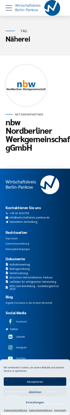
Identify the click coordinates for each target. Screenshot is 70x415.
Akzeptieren (35, 382)
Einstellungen (35, 402)
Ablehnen (35, 392)
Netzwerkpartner (29, 114)
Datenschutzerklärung (15, 410)
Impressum (60, 410)
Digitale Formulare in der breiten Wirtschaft (29, 302)
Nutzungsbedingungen (18, 249)
